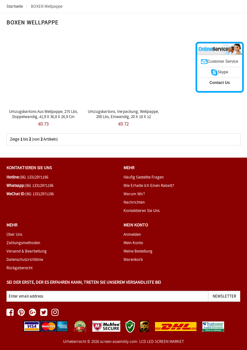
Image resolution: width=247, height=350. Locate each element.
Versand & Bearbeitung (26, 251)
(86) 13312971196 (34, 177)
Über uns (14, 234)
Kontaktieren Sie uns (142, 210)
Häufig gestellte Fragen (144, 177)
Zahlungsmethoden (23, 242)
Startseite (14, 6)
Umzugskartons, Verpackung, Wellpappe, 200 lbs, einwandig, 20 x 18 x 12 (123, 114)
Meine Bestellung (138, 251)
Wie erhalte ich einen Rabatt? (149, 185)
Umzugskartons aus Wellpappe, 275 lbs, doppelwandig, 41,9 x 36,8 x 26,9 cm (43, 114)
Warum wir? (134, 194)
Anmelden (132, 234)
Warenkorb (133, 259)
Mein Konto (133, 242)
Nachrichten (134, 202)
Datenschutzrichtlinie (24, 259)
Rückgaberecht (19, 268)
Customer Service (219, 61)
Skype (219, 72)
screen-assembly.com (118, 341)
